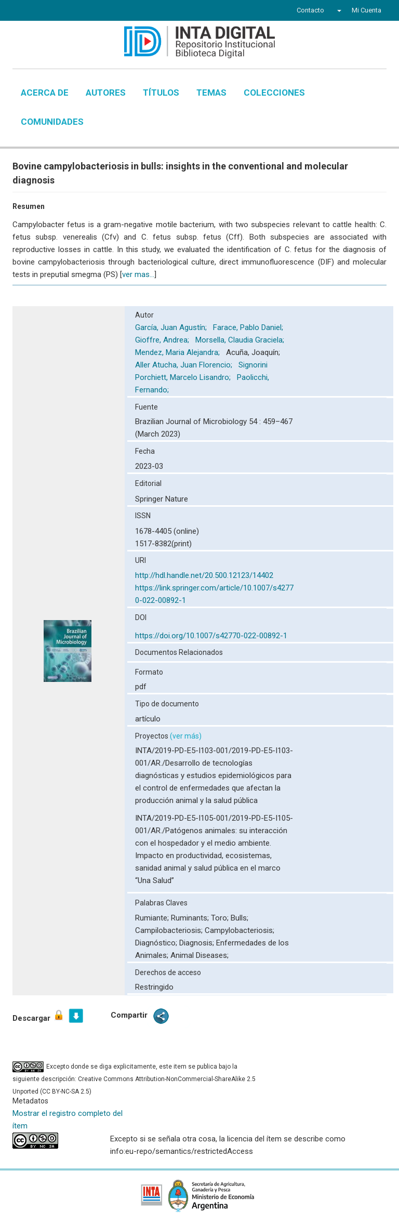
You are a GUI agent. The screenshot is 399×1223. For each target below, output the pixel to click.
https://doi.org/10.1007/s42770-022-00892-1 (211, 635)
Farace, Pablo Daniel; (249, 327)
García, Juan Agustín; (172, 327)
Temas (211, 92)
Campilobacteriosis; (170, 930)
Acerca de (45, 92)
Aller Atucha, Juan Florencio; (184, 365)
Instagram (87, 11)
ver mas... (138, 274)
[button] (338, 10)
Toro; (221, 918)
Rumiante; (153, 918)
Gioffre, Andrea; (163, 340)
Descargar (38, 1016)
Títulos (161, 92)
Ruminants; (191, 918)
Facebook (29, 11)
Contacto (310, 10)
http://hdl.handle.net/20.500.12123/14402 (204, 575)
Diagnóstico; (157, 943)
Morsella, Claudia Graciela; (240, 340)
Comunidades (52, 121)
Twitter (47, 11)
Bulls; (239, 918)
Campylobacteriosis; (239, 930)
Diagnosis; (197, 943)
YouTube (66, 11)
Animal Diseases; (199, 955)
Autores (106, 92)
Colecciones (274, 92)
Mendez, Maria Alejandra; (178, 352)
